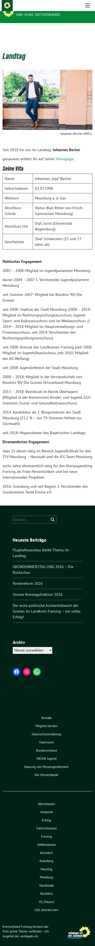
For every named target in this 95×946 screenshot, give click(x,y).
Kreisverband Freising (39, 9)
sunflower (35, 925)
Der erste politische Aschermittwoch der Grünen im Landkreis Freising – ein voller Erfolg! (47, 604)
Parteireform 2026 (28, 576)
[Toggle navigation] (87, 29)
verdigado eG (29, 930)
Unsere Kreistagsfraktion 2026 (38, 587)
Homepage (64, 152)
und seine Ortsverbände (38, 14)
